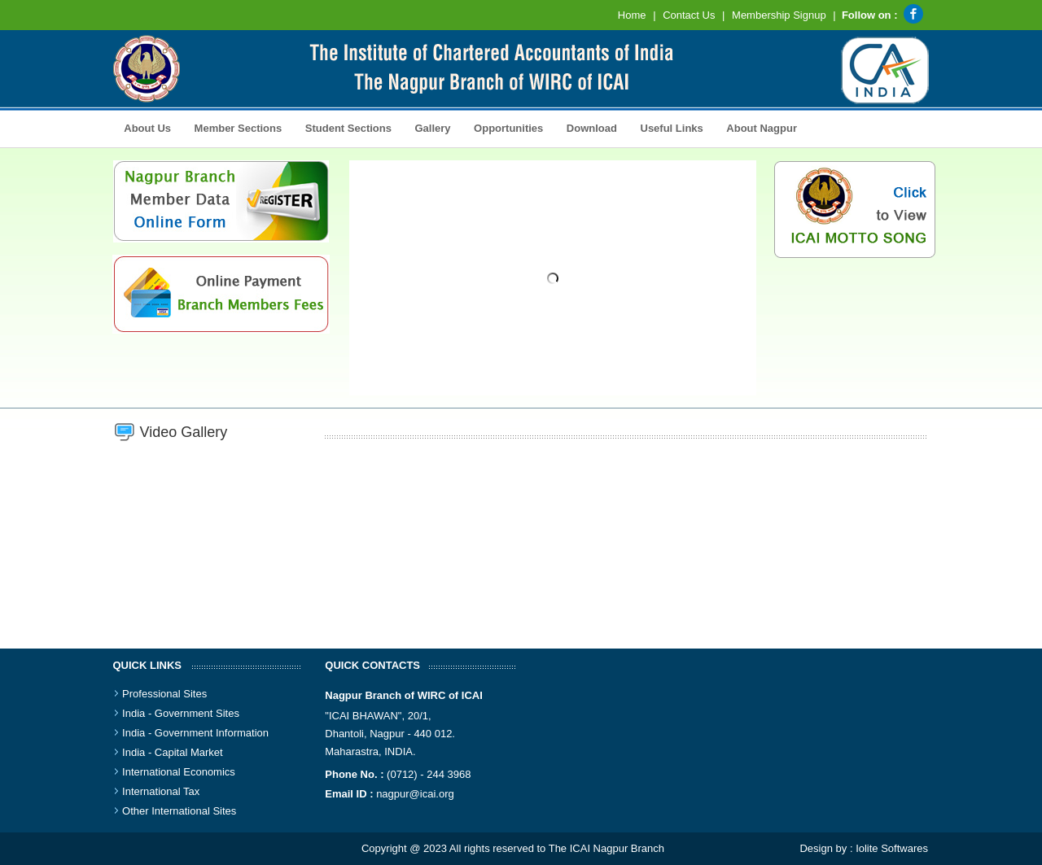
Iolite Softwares (892, 848)
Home (632, 15)
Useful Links (672, 128)
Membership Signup (779, 15)
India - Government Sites (180, 713)
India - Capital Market (172, 752)
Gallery (428, 127)
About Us (144, 127)
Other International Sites (179, 811)
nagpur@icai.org (415, 794)
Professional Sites (164, 694)
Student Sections (344, 127)
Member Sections (233, 127)
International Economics (178, 772)
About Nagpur (761, 128)
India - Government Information (195, 733)
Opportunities (504, 127)
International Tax (160, 791)
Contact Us (689, 15)
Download (587, 127)
